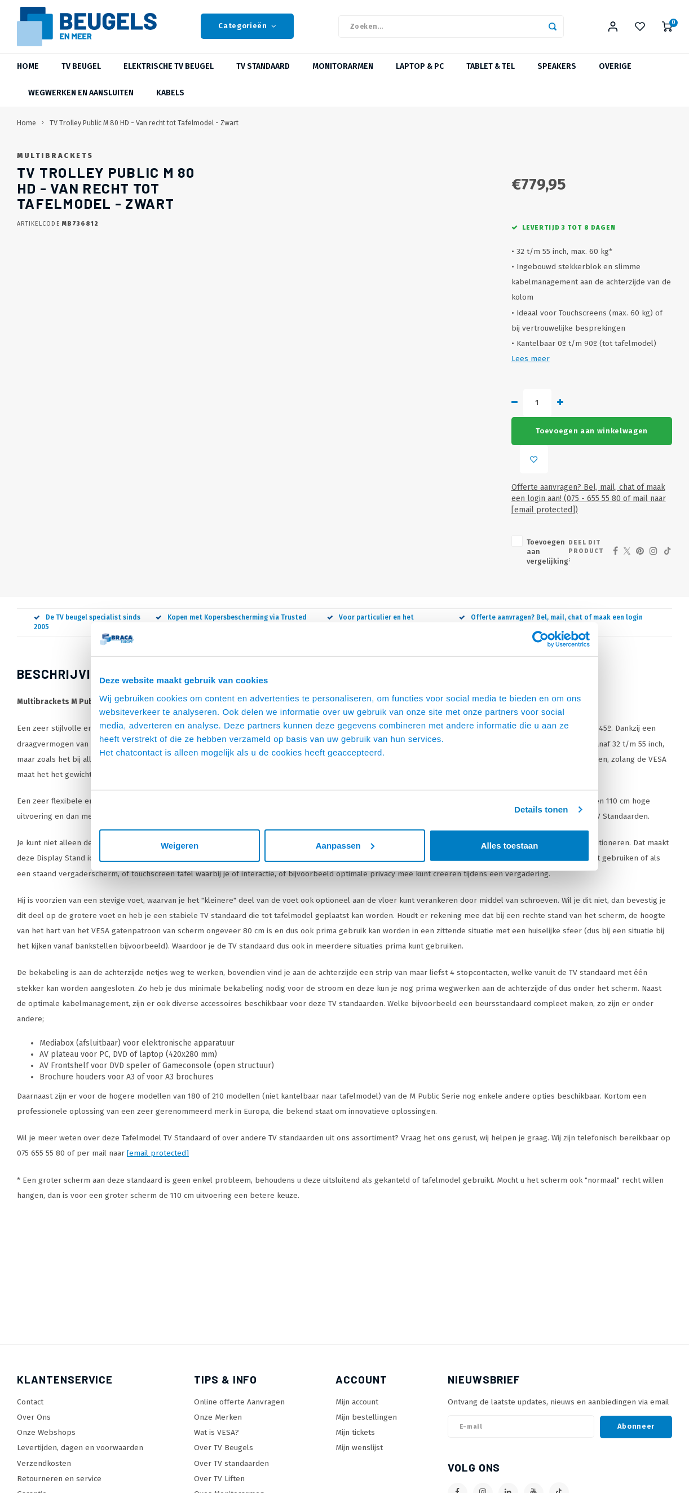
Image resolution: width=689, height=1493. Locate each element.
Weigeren (179, 845)
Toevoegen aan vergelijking (390, 484)
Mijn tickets (355, 1355)
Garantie (32, 1416)
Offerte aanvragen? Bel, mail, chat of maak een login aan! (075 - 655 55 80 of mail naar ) (482, 446)
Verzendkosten (44, 1385)
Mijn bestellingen (366, 1340)
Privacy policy (41, 1447)
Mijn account (356, 1324)
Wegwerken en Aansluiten (81, 102)
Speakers (556, 76)
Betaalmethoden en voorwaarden (76, 1432)
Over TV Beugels (223, 1370)
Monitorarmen (342, 76)
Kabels (170, 102)
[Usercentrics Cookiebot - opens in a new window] (540, 639)
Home (28, 76)
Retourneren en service (59, 1401)
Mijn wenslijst (359, 1370)
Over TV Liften (219, 1401)
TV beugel (81, 76)
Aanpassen (345, 845)
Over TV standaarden (231, 1385)
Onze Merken (218, 1340)
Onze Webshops (46, 1355)
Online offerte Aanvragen (239, 1324)
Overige (615, 76)
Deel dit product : (566, 483)
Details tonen (541, 809)
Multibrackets (365, 164)
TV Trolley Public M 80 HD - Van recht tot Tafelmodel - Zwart (144, 132)
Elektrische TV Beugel (168, 76)
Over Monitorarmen (229, 1416)
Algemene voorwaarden (59, 1477)
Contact (30, 1324)
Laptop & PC (420, 76)
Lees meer (493, 368)
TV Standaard (263, 76)
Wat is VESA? (216, 1355)
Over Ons (34, 1340)
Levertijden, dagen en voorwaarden (80, 1370)
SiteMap (208, 1432)
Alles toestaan (509, 845)
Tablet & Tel (490, 76)
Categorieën (247, 31)
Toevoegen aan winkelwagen (486, 412)
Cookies (31, 1462)
